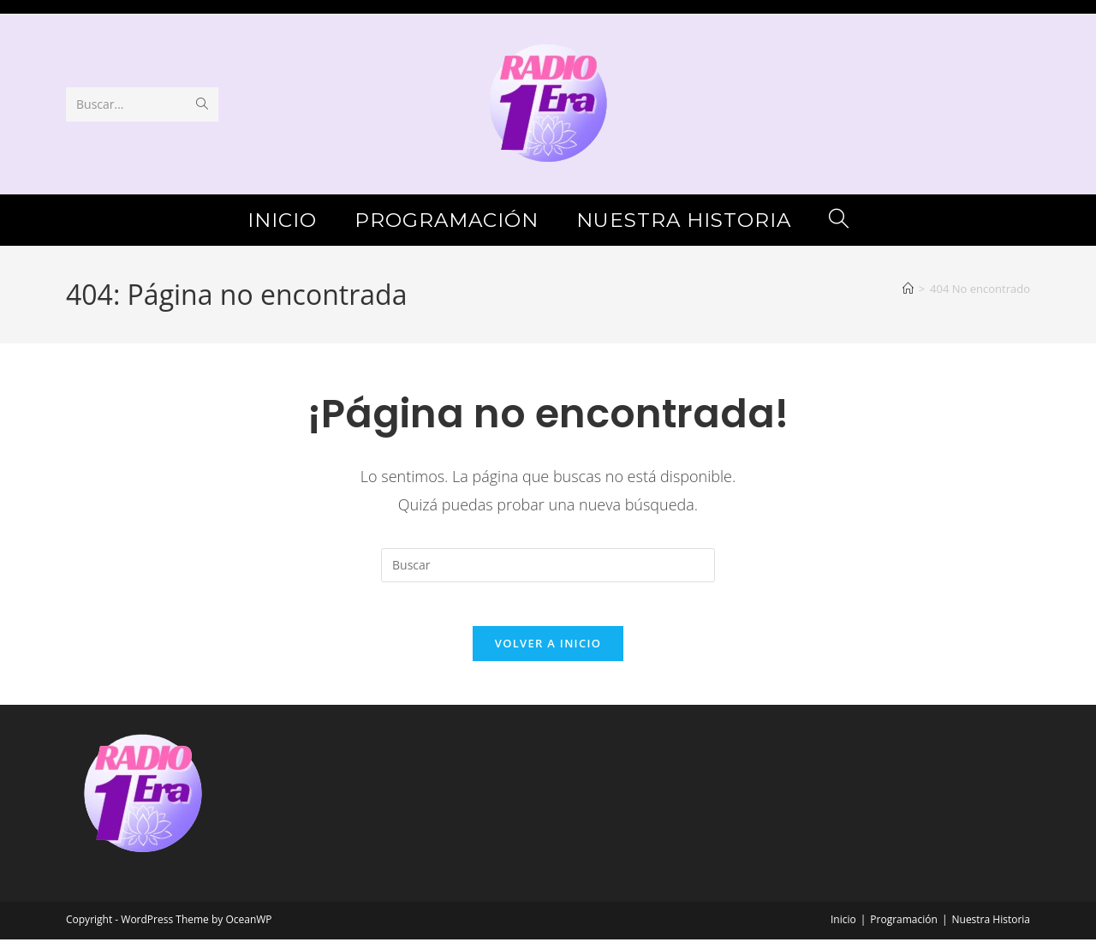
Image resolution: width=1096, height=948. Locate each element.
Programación (904, 928)
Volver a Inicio (548, 651)
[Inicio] (908, 288)
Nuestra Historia (990, 928)
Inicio (843, 928)
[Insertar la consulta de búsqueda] (548, 565)
